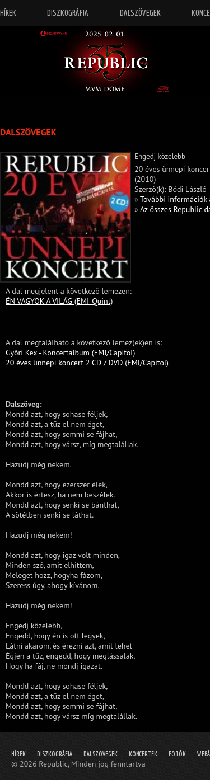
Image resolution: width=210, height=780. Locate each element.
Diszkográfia (54, 754)
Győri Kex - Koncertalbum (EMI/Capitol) (70, 352)
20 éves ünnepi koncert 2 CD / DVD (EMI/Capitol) (87, 363)
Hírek (18, 754)
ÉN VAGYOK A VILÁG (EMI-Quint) (59, 301)
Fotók (177, 754)
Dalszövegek (100, 754)
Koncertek (143, 754)
